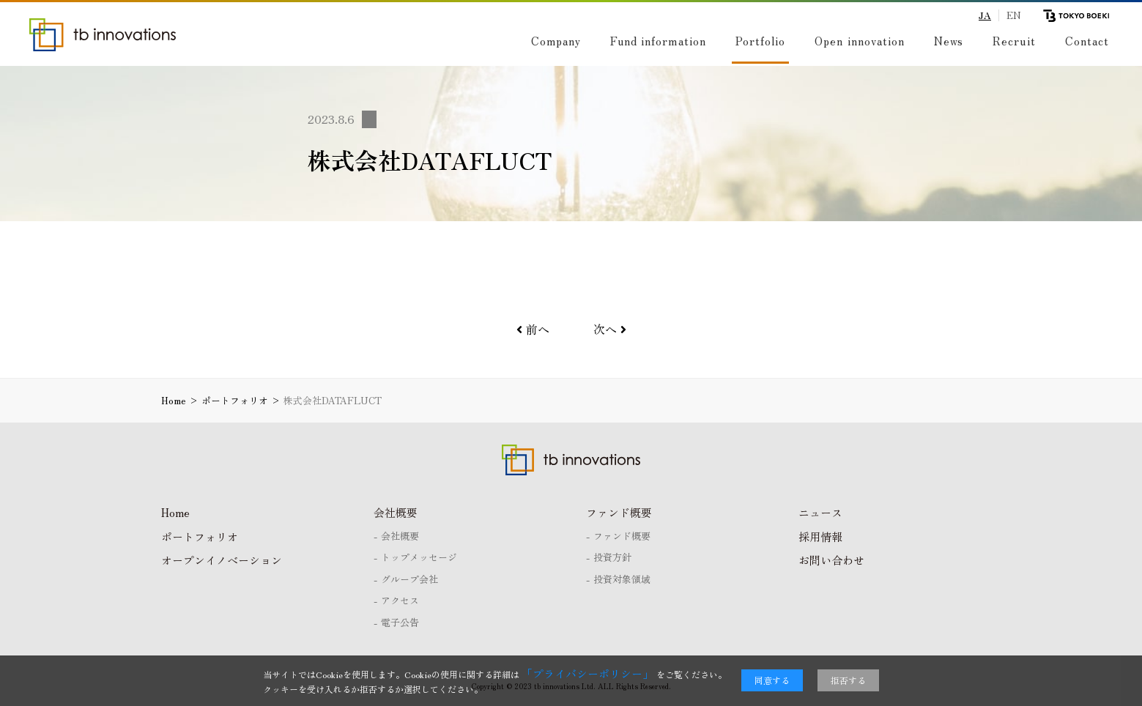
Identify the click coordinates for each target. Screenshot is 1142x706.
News (948, 40)
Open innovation (860, 40)
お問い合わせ (831, 560)
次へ (609, 329)
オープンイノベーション (221, 560)
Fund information (652, 40)
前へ (532, 329)
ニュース (820, 512)
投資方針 (612, 557)
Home (175, 512)
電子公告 (400, 622)
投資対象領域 (621, 579)
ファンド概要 (619, 512)
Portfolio (757, 40)
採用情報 (820, 536)
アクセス (400, 600)
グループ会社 (409, 579)
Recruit (1014, 40)
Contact (1087, 40)
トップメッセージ (419, 557)
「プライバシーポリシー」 (587, 673)
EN (1013, 15)
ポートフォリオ (199, 536)
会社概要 (396, 512)
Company (550, 40)
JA (985, 15)
